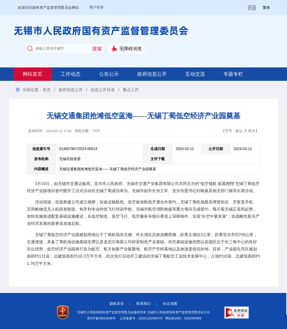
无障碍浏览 (130, 48)
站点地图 (170, 303)
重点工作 (131, 90)
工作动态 (71, 74)
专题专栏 (235, 74)
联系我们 (143, 303)
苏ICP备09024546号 (101, 318)
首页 (47, 90)
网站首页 (33, 74)
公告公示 (110, 74)
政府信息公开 (153, 74)
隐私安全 (117, 303)
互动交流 (197, 74)
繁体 (266, 7)
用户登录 (96, 7)
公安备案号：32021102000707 (141, 318)
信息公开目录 (103, 90)
